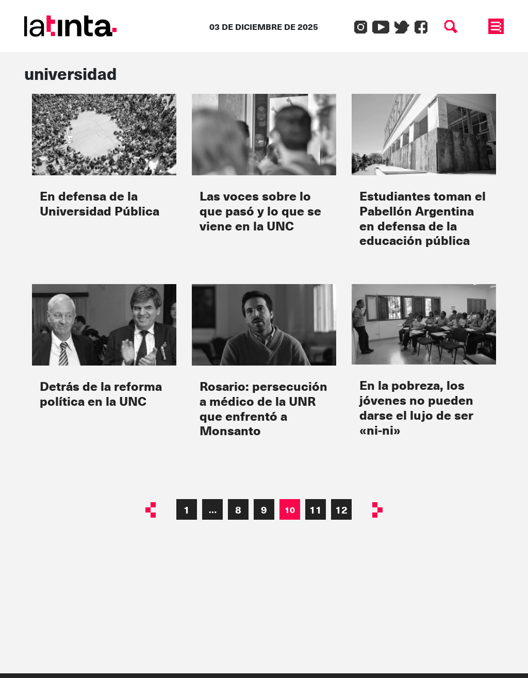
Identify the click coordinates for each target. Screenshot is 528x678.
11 (315, 509)
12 (341, 509)
